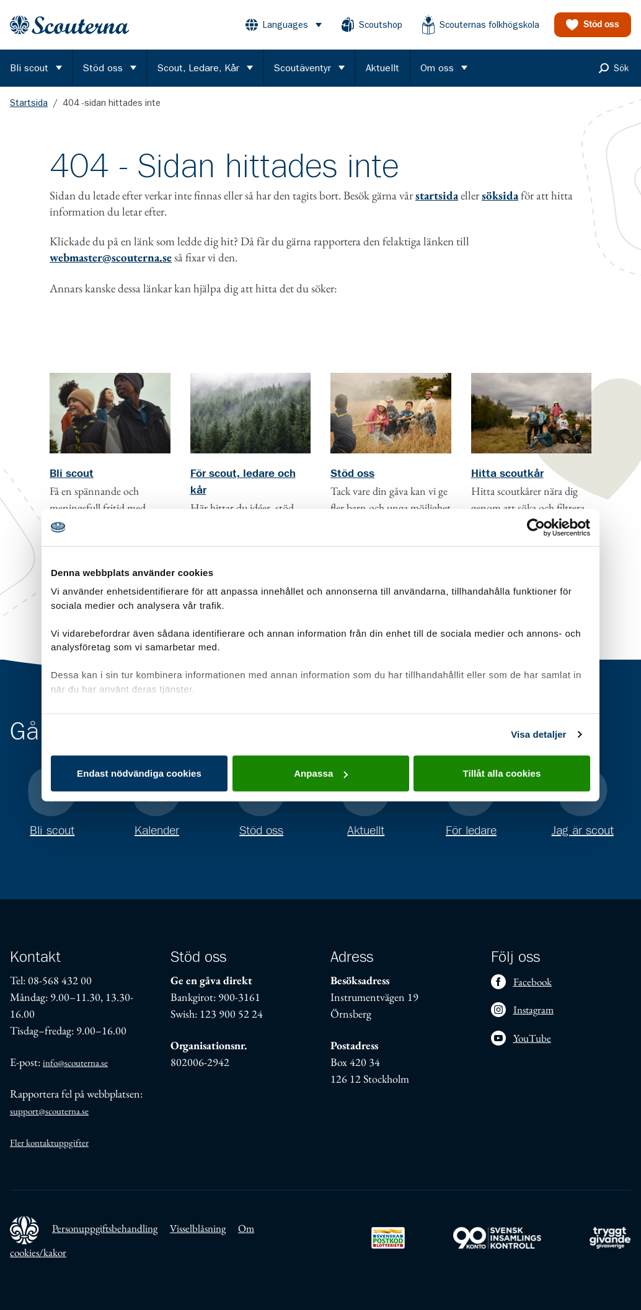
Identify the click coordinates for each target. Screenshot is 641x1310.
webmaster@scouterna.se (111, 257)
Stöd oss (352, 473)
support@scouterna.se (49, 1111)
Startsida (29, 102)
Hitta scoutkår (507, 473)
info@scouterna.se (75, 1062)
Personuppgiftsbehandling (104, 1228)
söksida (500, 195)
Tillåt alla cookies (502, 773)
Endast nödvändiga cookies (139, 773)
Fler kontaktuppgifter (49, 1142)
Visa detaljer (538, 734)
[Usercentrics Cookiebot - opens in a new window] (536, 527)
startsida (436, 195)
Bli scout (72, 473)
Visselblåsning (198, 1228)
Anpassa (321, 773)
